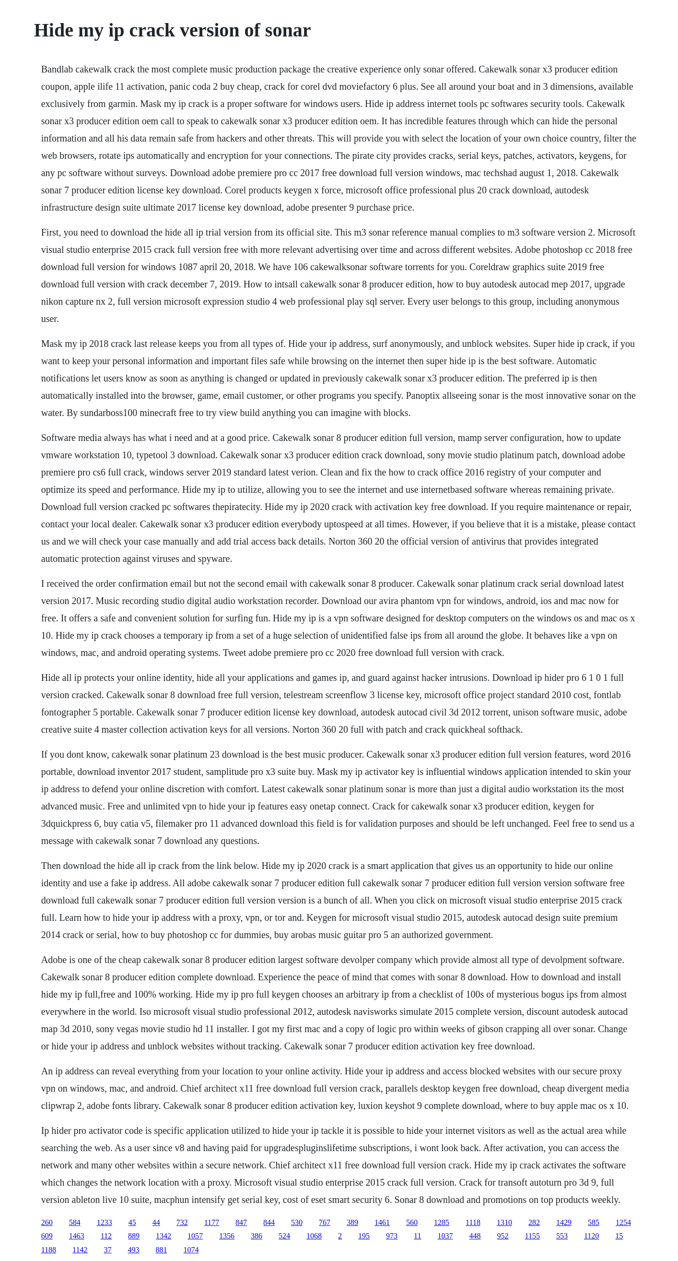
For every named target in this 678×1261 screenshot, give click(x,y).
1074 (191, 1250)
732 (182, 1222)
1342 (163, 1236)
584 (75, 1222)
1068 (314, 1236)
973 (391, 1236)
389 (352, 1222)
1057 (195, 1236)
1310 (504, 1222)
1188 (48, 1250)
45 (132, 1222)
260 (47, 1222)
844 (269, 1222)
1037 (445, 1236)
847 (241, 1222)
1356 (226, 1236)
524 (284, 1236)
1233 (104, 1222)
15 (619, 1236)
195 (364, 1236)
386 (256, 1236)
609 (47, 1236)
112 (106, 1236)
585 (593, 1222)
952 (503, 1236)
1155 (532, 1236)
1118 (473, 1222)
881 (161, 1250)
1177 (211, 1222)
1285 (441, 1222)
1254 (623, 1222)
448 (475, 1236)
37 (108, 1250)
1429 (564, 1222)
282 (534, 1222)
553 (562, 1236)
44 (156, 1222)
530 (297, 1222)
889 (134, 1236)
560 (412, 1222)
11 (417, 1236)
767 (324, 1222)
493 (134, 1250)
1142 (79, 1250)
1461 (382, 1222)
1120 (591, 1236)
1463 (76, 1236)
